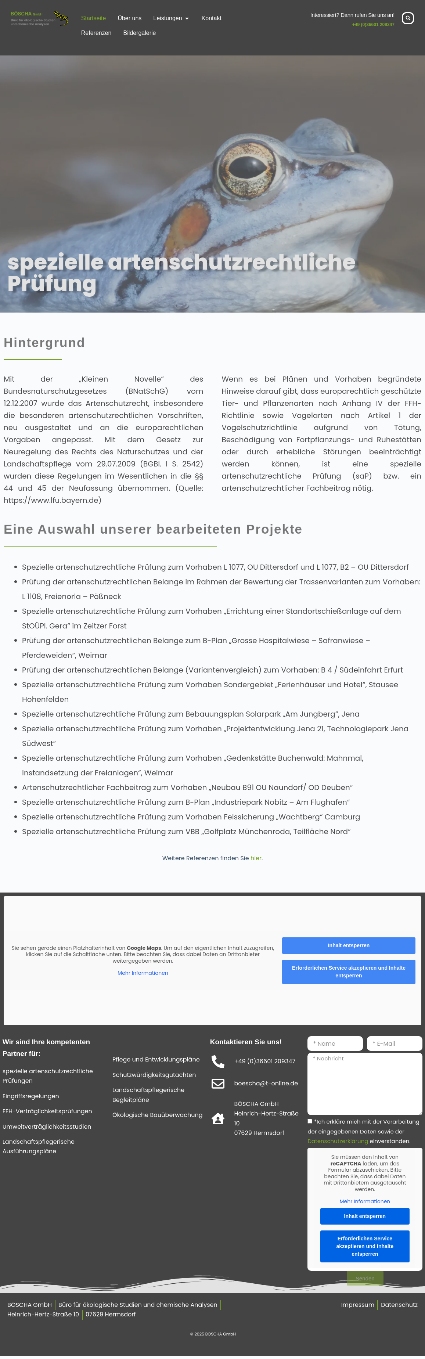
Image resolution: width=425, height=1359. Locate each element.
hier (256, 858)
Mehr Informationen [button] (143, 973)
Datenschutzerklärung (337, 1141)
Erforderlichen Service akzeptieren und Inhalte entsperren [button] (349, 971)
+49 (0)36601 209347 (373, 24)
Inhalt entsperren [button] (349, 945)
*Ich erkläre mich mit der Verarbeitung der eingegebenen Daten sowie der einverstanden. (363, 1131)
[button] (408, 18)
